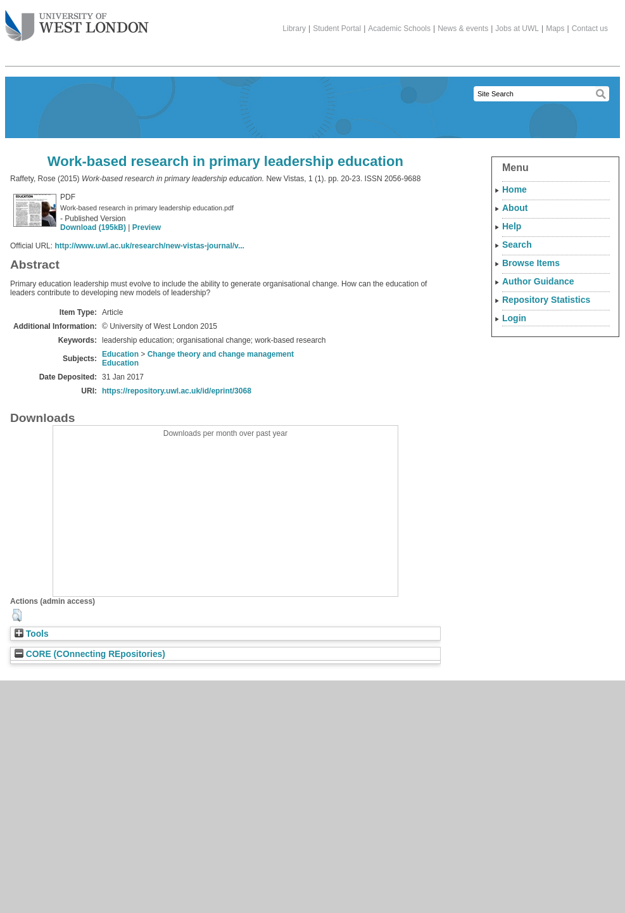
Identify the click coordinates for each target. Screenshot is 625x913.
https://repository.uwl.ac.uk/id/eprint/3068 (176, 390)
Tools (32, 634)
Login (514, 318)
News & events (463, 28)
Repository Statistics (546, 300)
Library (294, 28)
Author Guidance (538, 281)
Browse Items (531, 263)
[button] (17, 615)
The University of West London (77, 21)
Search (517, 244)
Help (511, 226)
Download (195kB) (93, 227)
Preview (146, 227)
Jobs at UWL (517, 28)
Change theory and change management (221, 354)
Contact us (590, 28)
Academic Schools (399, 28)
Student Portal (337, 28)
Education (120, 354)
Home (514, 189)
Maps (555, 28)
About (514, 208)
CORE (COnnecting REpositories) (90, 654)
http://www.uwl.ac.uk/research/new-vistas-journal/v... (149, 245)
